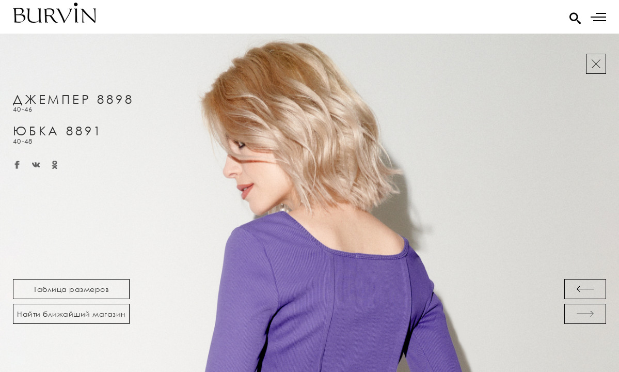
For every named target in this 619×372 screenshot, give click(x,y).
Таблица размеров (71, 289)
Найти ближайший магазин (71, 314)
